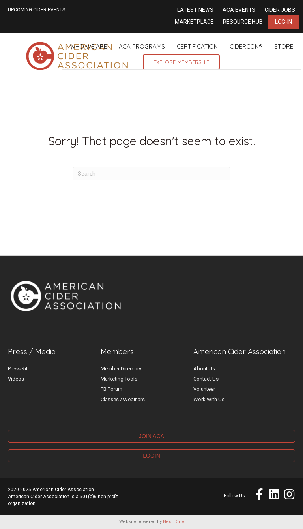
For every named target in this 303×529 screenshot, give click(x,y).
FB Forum (111, 389)
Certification (197, 46)
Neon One (173, 521)
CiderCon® (246, 46)
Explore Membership (181, 62)
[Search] (151, 173)
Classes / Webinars (123, 399)
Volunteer (204, 389)
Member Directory (121, 368)
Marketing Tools (119, 379)
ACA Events (239, 10)
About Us (204, 368)
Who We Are (88, 46)
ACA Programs (142, 46)
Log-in (283, 22)
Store (283, 46)
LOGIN (151, 455)
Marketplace (194, 22)
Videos (16, 379)
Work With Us (208, 399)
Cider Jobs (280, 10)
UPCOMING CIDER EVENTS (36, 10)
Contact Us (206, 379)
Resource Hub (243, 22)
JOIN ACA (151, 436)
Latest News (195, 10)
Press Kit (18, 368)
